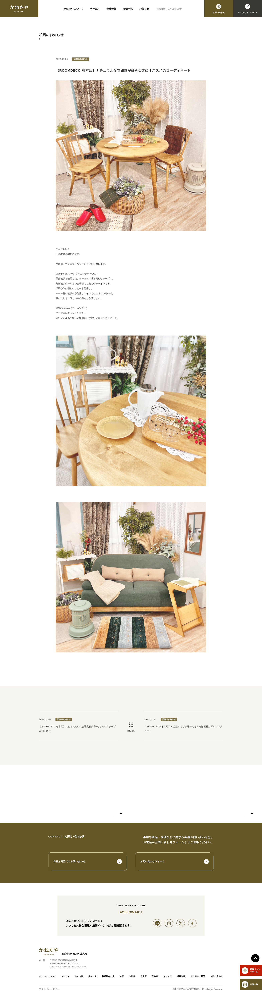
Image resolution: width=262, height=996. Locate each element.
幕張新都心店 (108, 976)
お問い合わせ (216, 976)
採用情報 (161, 10)
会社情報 (111, 9)
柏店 (121, 976)
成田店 (143, 976)
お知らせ (144, 9)
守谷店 (155, 976)
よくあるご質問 (175, 10)
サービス (95, 9)
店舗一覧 (128, 9)
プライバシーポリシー (49, 989)
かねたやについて (73, 9)
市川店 (132, 976)
